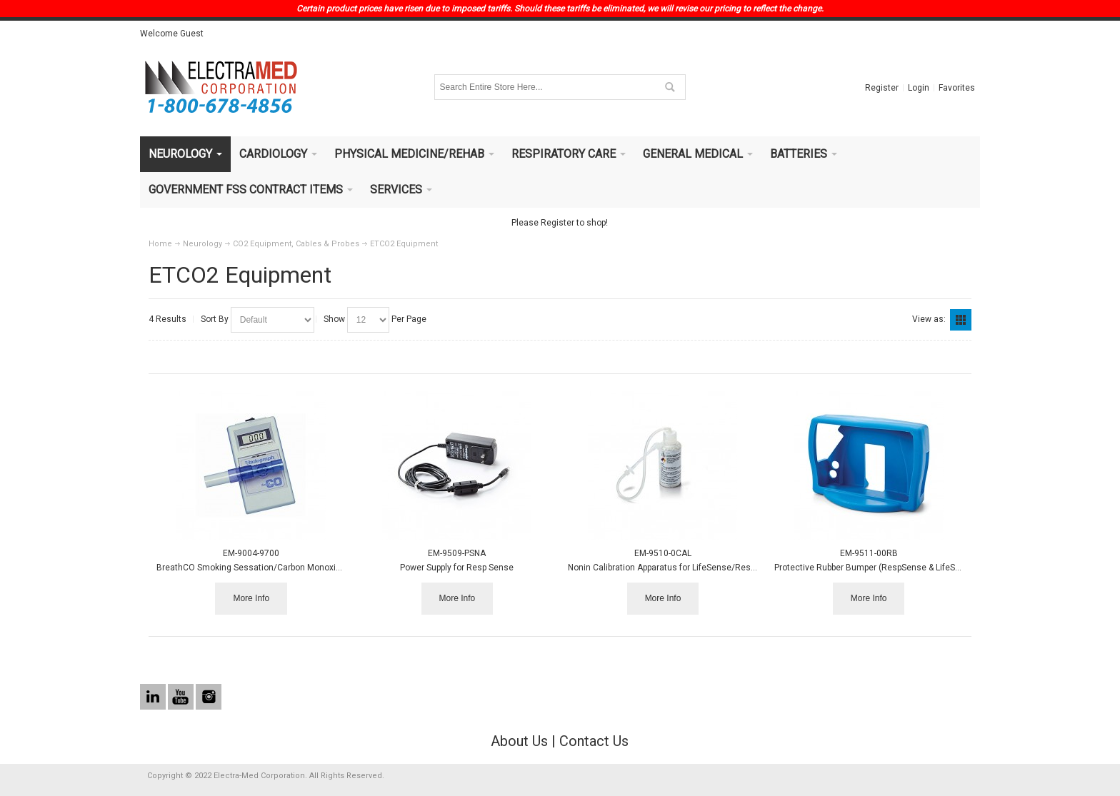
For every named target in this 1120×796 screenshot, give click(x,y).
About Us (519, 741)
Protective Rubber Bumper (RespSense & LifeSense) (876, 568)
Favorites (957, 88)
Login (918, 88)
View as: (929, 319)
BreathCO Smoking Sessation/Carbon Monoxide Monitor (267, 568)
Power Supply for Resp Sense (457, 568)
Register (882, 88)
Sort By (215, 319)
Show (334, 319)
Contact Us (594, 741)
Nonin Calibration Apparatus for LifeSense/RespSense (674, 568)
